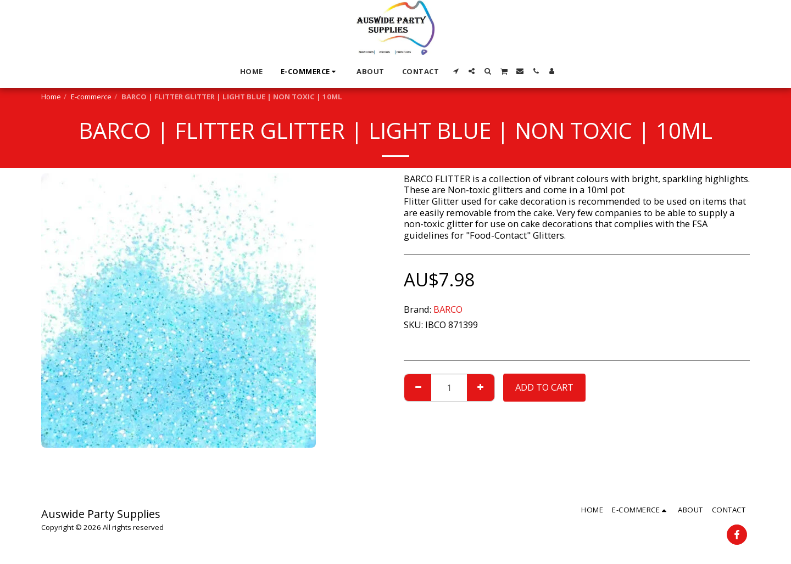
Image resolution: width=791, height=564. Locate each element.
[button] (455, 71)
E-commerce (91, 96)
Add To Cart (544, 387)
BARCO (448, 309)
